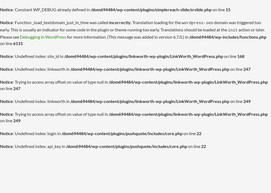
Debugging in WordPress (43, 35)
